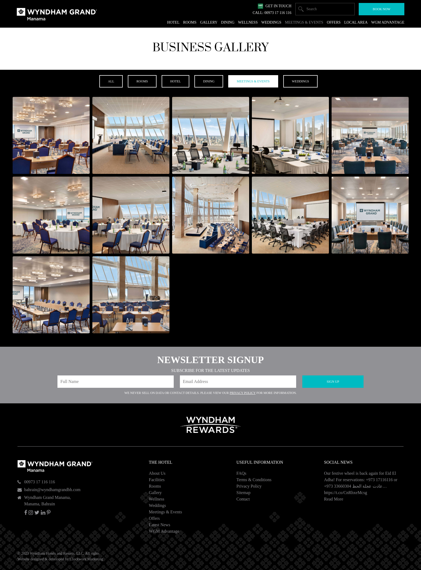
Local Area (356, 22)
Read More (333, 499)
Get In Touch (278, 6)
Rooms (155, 486)
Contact (243, 499)
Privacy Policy (243, 393)
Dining (227, 22)
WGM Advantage (164, 531)
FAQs (241, 473)
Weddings (157, 505)
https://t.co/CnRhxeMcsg (345, 492)
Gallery (155, 492)
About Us (157, 473)
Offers (154, 518)
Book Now (381, 9)
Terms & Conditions (254, 479)
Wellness (156, 499)
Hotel (173, 22)
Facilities (157, 479)
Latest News (159, 524)
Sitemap (244, 492)
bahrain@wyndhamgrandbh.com (52, 489)
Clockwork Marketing (86, 559)
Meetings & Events (165, 512)
